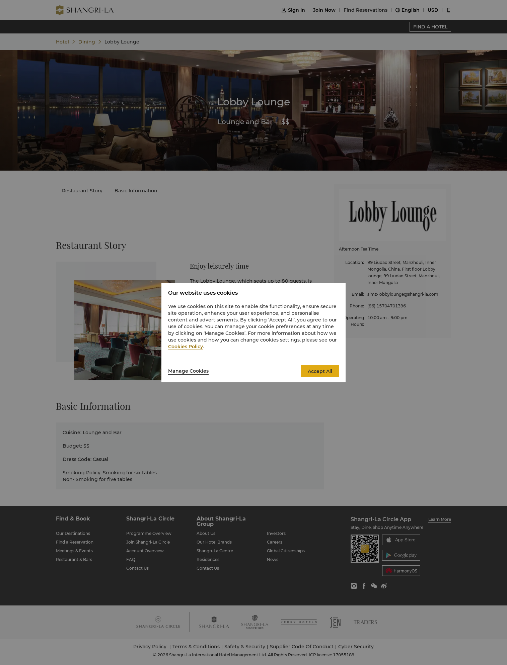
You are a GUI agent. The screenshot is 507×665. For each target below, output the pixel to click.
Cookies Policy (185, 347)
